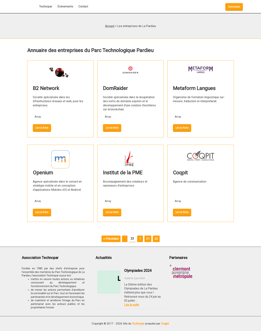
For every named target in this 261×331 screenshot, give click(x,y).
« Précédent (111, 238)
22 (156, 238)
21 (148, 238)
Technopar (138, 323)
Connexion (234, 6)
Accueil (109, 26)
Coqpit (165, 323)
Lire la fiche (42, 127)
